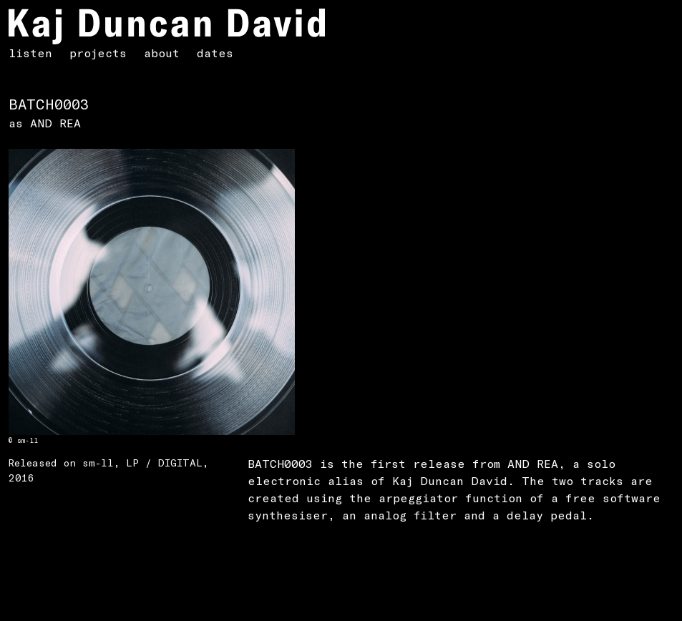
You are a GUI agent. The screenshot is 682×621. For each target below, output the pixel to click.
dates (215, 52)
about (162, 52)
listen (30, 52)
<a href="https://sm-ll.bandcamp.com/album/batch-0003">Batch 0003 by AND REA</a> (119, 543)
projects (98, 52)
